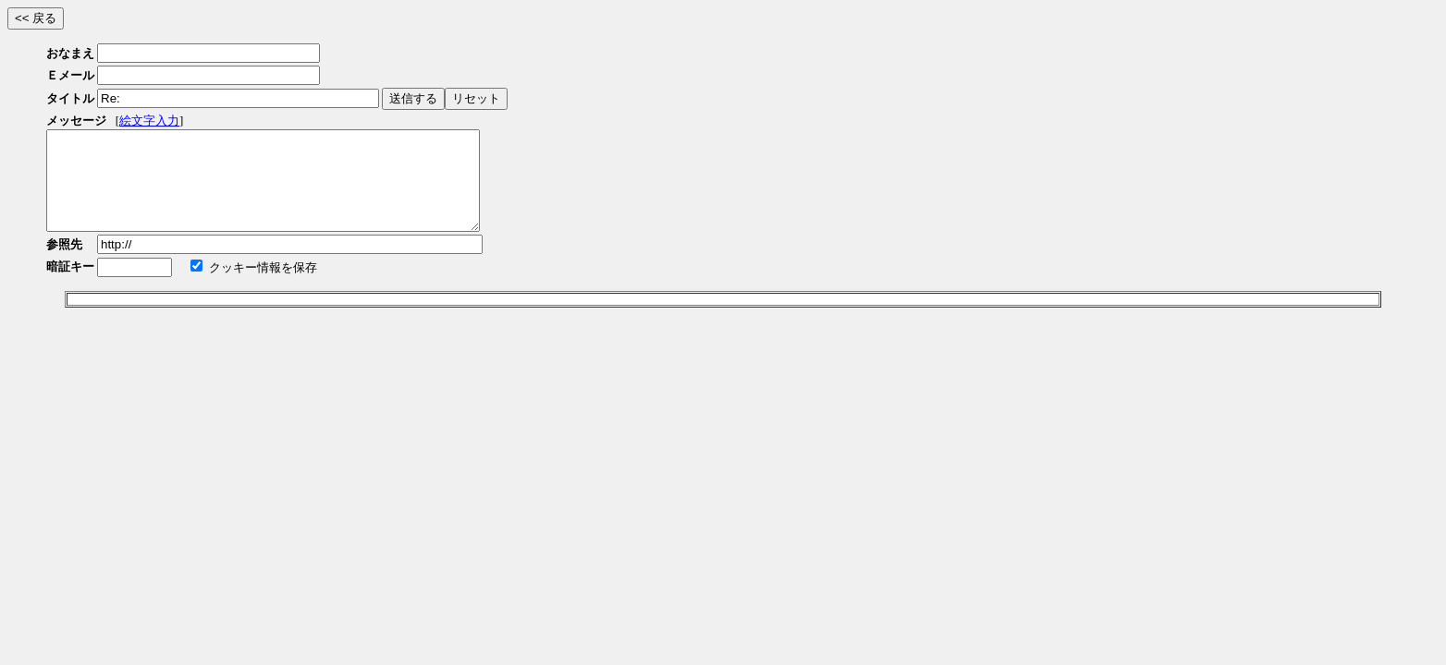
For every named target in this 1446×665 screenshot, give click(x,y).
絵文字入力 (149, 120)
